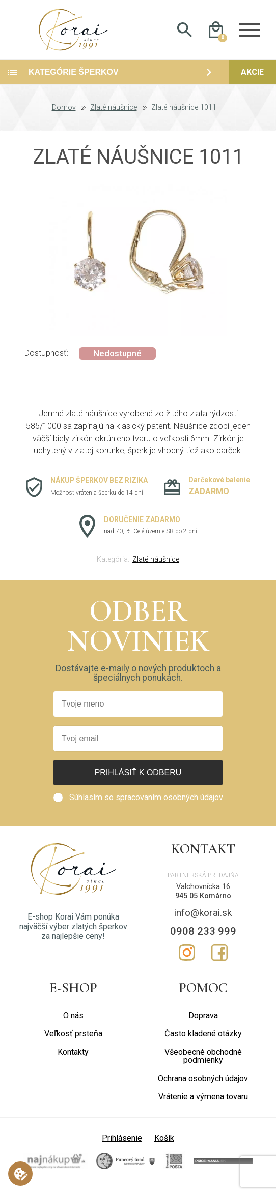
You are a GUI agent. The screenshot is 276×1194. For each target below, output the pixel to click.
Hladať (184, 33)
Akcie (252, 79)
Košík (164, 1145)
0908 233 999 (203, 938)
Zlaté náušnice (113, 114)
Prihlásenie (122, 1145)
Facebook (219, 960)
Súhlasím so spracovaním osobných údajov (146, 804)
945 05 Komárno (203, 903)
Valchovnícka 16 (203, 893)
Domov (64, 114)
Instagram (187, 960)
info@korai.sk (203, 920)
